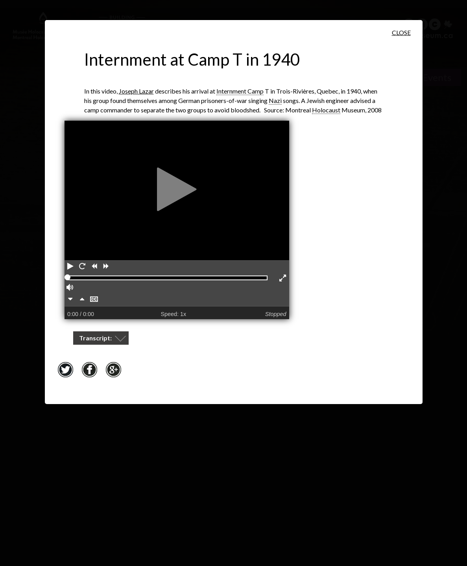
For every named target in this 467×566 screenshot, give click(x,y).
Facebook (90, 369)
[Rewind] (94, 267)
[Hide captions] (94, 300)
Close (401, 32)
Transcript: (96, 338)
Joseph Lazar (136, 91)
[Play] (70, 267)
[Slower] (70, 300)
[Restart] (82, 267)
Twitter (66, 369)
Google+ (114, 369)
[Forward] (106, 267)
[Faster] (82, 300)
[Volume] (70, 288)
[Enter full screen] (283, 278)
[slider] (67, 277)
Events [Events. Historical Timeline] (437, 77)
